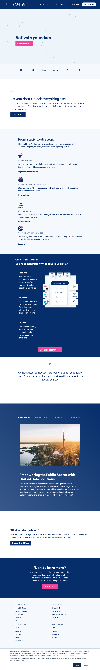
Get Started (89, 4)
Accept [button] (77, 665)
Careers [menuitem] (18, 634)
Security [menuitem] (18, 617)
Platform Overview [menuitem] (21, 611)
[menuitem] (20, 608)
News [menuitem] (17, 637)
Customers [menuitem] (55, 617)
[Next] (91, 378)
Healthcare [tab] (76, 417)
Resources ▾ (74, 4)
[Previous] (8, 378)
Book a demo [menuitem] (56, 634)
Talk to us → (50, 586)
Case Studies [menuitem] (19, 640)
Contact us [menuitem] (55, 631)
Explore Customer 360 (28, 172)
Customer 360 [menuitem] (56, 611)
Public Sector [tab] (24, 417)
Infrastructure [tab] (41, 417)
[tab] (27, 281)
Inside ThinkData (20, 543)
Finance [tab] (58, 417)
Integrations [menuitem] (19, 614)
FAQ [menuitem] (16, 621)
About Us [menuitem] (18, 631)
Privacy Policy (70, 655)
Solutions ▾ (58, 4)
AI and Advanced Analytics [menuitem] (59, 614)
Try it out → (18, 114)
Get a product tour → (50, 350)
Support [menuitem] (54, 637)
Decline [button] (86, 665)
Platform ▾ (44, 4)
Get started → (24, 43)
